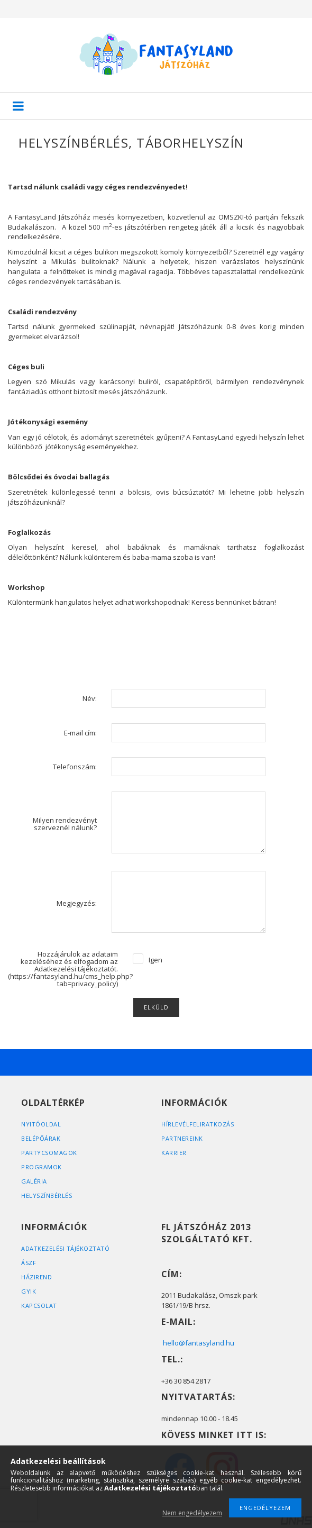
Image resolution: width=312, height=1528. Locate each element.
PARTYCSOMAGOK (49, 1153)
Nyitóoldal (41, 1124)
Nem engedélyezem (192, 1512)
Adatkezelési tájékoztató (65, 1248)
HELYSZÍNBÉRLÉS (46, 1195)
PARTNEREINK (182, 1138)
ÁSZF (28, 1263)
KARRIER (174, 1153)
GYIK (28, 1291)
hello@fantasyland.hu (198, 1343)
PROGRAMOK (41, 1167)
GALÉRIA (34, 1181)
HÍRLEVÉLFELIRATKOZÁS (197, 1124)
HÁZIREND (36, 1277)
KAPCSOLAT (39, 1305)
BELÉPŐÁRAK (40, 1138)
